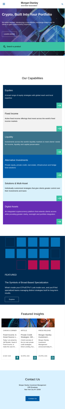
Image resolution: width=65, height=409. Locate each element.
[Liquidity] (32, 143)
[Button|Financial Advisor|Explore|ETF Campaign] (12, 299)
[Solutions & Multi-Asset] (32, 189)
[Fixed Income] (32, 119)
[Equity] (32, 96)
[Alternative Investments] (32, 166)
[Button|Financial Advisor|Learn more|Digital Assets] (9, 34)
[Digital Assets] (32, 212)
